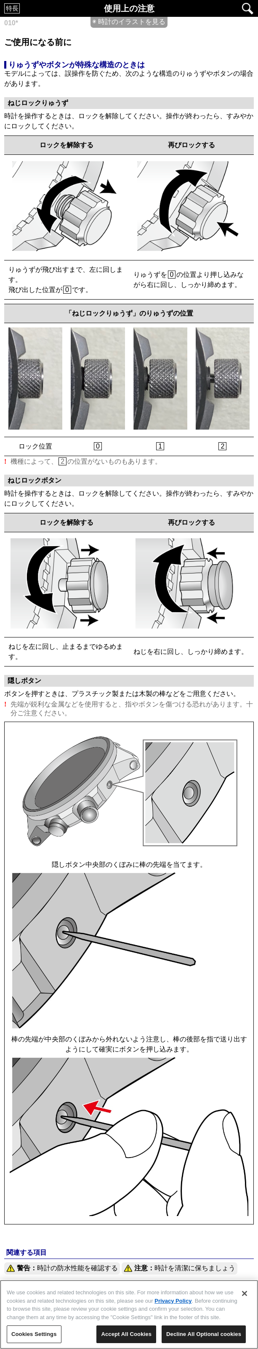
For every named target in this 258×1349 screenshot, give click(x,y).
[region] (129, 1314)
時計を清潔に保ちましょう (179, 1268)
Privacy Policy (173, 1301)
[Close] (244, 1293)
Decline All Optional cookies (203, 1334)
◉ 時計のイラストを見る (129, 21)
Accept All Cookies (126, 1334)
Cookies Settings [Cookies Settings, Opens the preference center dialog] (34, 1334)
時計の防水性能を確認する (62, 1268)
